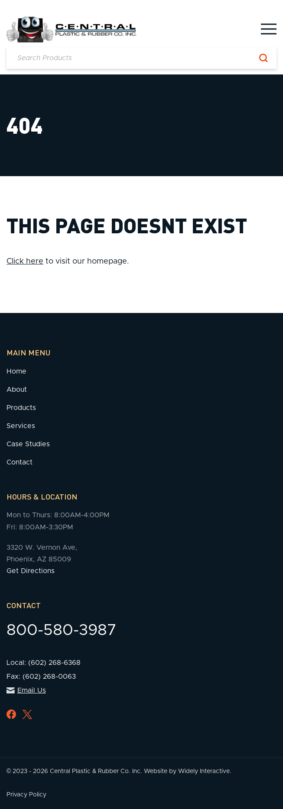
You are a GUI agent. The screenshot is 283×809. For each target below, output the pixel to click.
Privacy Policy (26, 795)
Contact (20, 462)
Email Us (26, 690)
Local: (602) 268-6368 (44, 662)
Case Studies (28, 444)
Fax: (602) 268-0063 (41, 676)
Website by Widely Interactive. (187, 771)
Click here (25, 261)
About (17, 389)
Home (16, 371)
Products (21, 407)
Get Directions (31, 570)
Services (21, 425)
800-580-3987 (62, 630)
